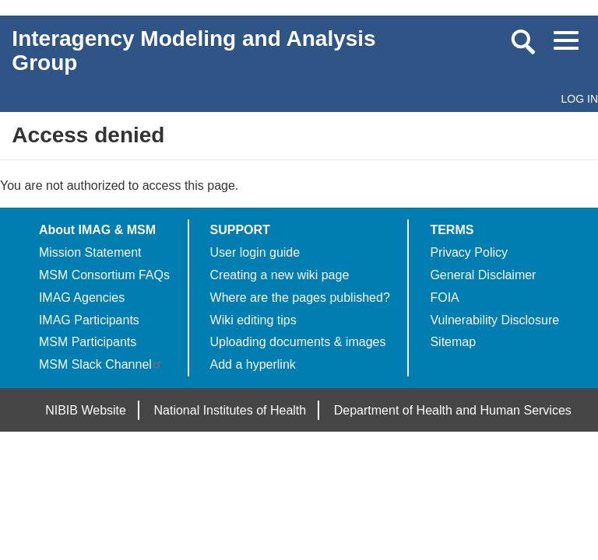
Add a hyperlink (253, 364)
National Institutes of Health (230, 410)
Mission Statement (90, 252)
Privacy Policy (469, 252)
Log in (579, 99)
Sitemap (453, 341)
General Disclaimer (483, 275)
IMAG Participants (89, 320)
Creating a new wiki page (280, 275)
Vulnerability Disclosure (494, 320)
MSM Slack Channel (101, 364)
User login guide (255, 252)
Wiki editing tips (253, 320)
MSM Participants (87, 341)
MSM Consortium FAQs (104, 275)
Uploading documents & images (298, 341)
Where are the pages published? (300, 297)
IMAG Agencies (82, 297)
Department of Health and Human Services (453, 410)
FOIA (444, 297)
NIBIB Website (85, 410)
